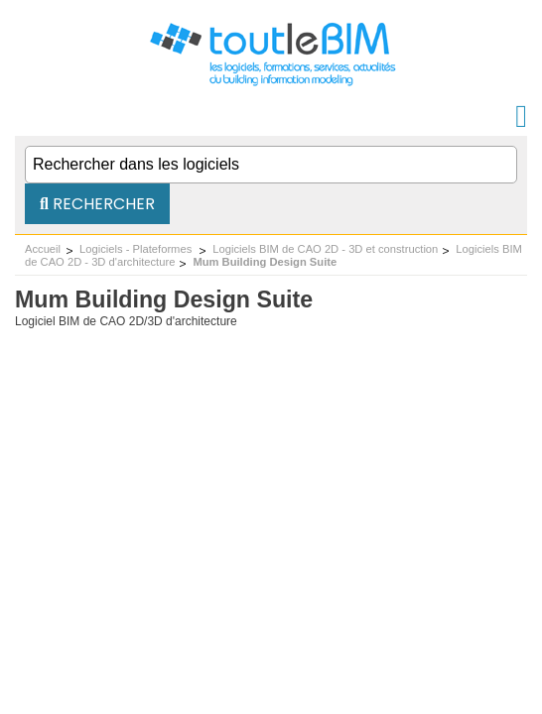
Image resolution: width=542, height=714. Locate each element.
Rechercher (97, 203)
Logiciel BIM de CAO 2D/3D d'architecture (126, 321)
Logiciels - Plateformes (137, 249)
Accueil (43, 249)
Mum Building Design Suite (265, 262)
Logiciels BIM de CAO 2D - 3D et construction (325, 249)
